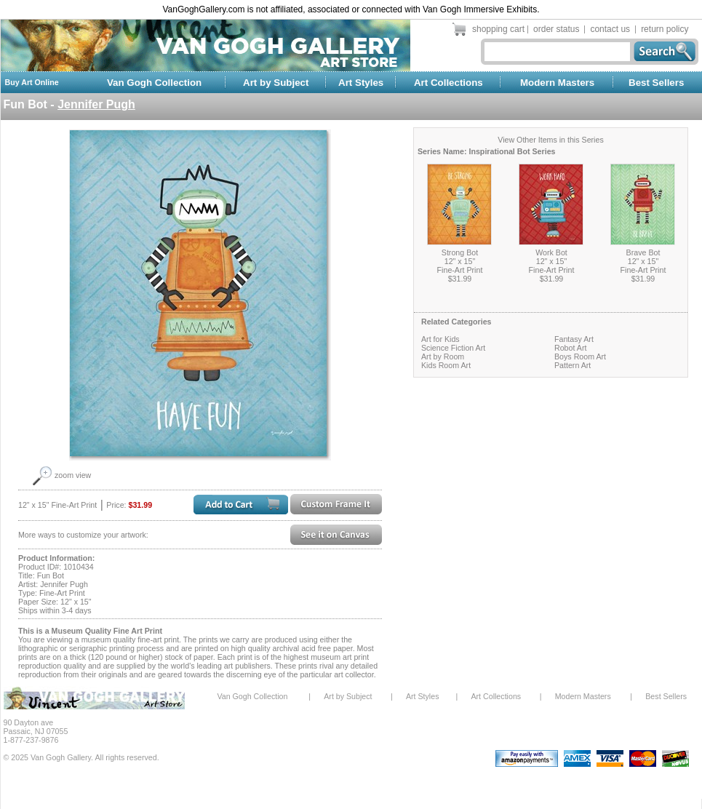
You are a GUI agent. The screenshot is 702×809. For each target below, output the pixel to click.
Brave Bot (643, 252)
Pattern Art (572, 365)
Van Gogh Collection (154, 82)
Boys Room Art (580, 356)
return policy (664, 29)
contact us (610, 29)
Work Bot (551, 252)
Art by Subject (275, 82)
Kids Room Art (446, 365)
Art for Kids (440, 339)
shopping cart (498, 29)
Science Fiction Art (453, 347)
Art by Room (442, 356)
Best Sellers (656, 82)
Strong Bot (460, 252)
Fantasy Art (574, 339)
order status (556, 29)
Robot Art (570, 347)
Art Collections (448, 82)
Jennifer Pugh (96, 104)
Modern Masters (557, 82)
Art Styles (360, 82)
